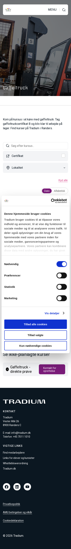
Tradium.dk (9, 468)
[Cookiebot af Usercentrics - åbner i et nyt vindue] (51, 200)
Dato (47, 190)
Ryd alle (63, 180)
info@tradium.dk (21, 432)
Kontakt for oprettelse (49, 369)
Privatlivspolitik (11, 504)
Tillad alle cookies (35, 324)
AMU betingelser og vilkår (17, 512)
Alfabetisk (59, 190)
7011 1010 (24, 436)
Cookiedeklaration (13, 520)
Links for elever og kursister (18, 457)
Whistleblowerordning (15, 463)
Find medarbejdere (14, 452)
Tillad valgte (35, 334)
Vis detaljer (52, 313)
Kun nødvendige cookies (35, 345)
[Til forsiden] (8, 10)
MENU (52, 9)
